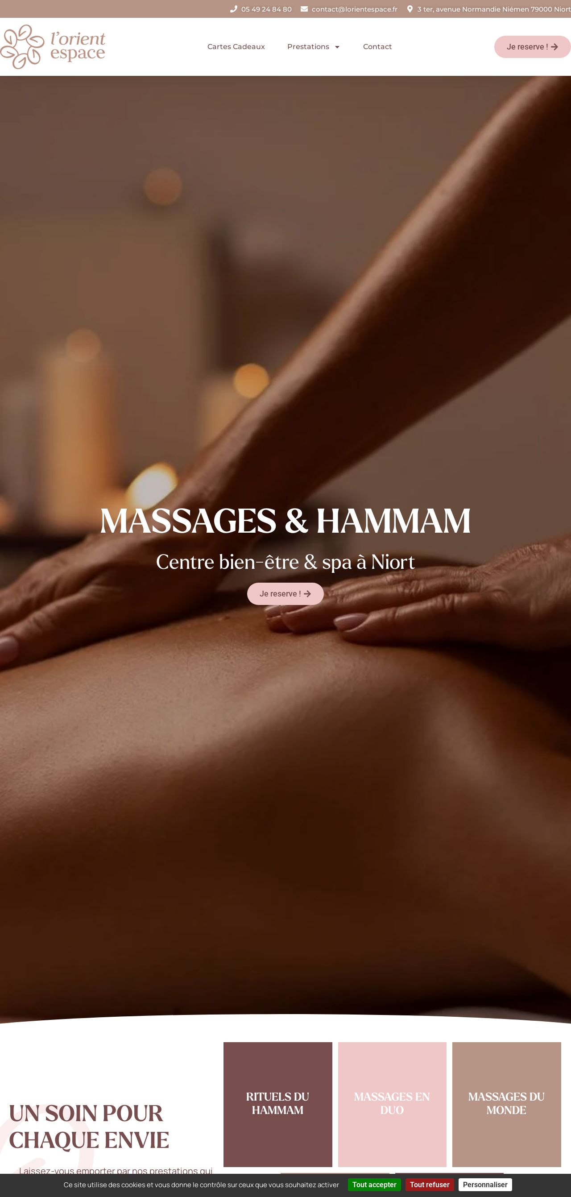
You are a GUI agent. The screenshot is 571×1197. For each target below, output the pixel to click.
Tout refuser (430, 1184)
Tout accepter (374, 1184)
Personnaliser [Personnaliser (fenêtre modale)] (485, 1184)
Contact (377, 46)
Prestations (314, 47)
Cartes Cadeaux (236, 46)
